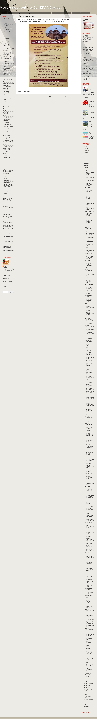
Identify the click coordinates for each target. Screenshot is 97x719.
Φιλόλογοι (5, 153)
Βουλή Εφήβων (6, 33)
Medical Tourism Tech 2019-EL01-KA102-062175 (8, 230)
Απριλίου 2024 (88, 680)
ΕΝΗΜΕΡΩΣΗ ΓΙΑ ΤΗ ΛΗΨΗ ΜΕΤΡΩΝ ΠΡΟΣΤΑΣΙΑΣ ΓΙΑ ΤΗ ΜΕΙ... (89, 183)
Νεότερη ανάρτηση (24, 97)
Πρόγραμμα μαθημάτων (8, 126)
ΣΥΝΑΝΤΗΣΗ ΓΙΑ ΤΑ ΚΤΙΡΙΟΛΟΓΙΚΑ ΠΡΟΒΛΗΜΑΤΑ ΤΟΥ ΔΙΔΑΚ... (89, 397)
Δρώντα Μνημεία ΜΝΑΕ (8, 48)
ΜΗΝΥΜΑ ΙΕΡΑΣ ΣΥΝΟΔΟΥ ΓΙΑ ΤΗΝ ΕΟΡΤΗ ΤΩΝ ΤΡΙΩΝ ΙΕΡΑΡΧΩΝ (89, 584)
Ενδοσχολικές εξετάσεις (8, 63)
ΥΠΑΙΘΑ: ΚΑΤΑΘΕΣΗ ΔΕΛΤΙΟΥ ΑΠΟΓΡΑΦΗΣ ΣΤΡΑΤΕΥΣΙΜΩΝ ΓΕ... (89, 272)
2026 (85, 708)
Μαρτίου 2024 (88, 676)
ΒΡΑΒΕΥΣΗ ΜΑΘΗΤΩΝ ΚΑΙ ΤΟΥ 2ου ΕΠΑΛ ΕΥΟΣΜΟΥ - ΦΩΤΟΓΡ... (89, 644)
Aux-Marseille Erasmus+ (6, 174)
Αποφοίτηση (6, 29)
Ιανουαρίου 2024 (89, 169)
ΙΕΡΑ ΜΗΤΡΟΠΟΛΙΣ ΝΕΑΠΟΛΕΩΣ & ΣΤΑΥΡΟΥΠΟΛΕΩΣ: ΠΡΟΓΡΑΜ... (89, 533)
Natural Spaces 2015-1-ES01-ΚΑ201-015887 (8, 235)
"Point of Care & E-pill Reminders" (8, 19)
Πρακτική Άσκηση (7, 124)
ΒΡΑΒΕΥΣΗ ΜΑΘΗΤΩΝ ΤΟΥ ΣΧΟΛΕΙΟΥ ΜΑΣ (89, 562)
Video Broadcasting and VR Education (8, 251)
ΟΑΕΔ (4, 110)
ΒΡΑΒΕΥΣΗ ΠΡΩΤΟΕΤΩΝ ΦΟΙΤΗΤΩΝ (89, 349)
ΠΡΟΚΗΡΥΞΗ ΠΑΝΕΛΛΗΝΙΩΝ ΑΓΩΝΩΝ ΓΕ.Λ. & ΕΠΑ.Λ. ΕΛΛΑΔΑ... (89, 280)
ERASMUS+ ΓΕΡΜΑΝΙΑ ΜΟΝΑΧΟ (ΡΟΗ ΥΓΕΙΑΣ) (89, 249)
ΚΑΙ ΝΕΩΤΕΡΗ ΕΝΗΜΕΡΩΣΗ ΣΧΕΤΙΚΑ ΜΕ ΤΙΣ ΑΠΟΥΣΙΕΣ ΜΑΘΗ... (89, 256)
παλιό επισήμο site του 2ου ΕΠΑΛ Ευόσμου (88, 39)
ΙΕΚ (3, 81)
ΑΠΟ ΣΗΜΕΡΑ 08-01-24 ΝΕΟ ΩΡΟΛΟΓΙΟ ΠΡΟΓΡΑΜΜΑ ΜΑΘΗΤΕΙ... (89, 214)
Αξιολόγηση (5, 25)
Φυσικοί (4, 159)
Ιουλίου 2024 (88, 687)
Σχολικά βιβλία (6, 135)
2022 (85, 163)
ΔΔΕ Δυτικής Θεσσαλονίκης (6, 39)
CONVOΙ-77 (6, 178)
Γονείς (4, 36)
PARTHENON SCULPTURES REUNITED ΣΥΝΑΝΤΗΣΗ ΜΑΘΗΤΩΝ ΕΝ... (89, 636)
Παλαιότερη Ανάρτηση (72, 97)
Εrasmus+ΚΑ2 (36, 13)
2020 (85, 159)
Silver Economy (86, 71)
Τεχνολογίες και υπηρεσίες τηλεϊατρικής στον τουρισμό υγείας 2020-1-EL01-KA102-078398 (8, 140)
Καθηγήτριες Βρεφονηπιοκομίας (7, 86)
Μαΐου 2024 (88, 683)
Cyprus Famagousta (7, 180)
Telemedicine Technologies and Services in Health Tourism (7, 246)
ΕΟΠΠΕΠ (5, 71)
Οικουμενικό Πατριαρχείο (6, 113)
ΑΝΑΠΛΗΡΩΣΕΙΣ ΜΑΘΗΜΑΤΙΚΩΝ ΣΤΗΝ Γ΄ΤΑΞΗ (89, 314)
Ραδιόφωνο (5, 130)
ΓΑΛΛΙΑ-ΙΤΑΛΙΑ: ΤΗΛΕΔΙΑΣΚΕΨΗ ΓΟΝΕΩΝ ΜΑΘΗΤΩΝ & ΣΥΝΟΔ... (89, 461)
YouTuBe (5, 253)
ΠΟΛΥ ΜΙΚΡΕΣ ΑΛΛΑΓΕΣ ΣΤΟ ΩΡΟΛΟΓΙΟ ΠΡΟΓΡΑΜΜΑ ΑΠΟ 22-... (89, 453)
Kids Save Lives (6, 214)
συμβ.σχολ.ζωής (65, 13)
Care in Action (6, 176)
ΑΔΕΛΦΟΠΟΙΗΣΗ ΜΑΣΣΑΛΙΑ (89, 392)
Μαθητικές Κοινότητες (8, 106)
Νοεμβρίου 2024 (89, 699)
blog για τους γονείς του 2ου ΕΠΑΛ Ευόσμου (31, 7)
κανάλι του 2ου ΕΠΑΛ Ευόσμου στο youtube (88, 46)
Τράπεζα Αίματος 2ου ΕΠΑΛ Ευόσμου (8, 149)
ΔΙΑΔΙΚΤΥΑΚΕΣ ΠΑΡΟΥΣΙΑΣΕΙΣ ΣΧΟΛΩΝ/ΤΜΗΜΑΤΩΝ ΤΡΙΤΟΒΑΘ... (89, 504)
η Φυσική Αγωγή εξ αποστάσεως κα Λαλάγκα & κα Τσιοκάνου (87, 55)
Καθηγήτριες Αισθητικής (8, 83)
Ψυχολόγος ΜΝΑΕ (7, 166)
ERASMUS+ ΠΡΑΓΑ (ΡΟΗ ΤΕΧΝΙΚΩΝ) (89, 381)
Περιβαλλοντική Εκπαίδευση (6, 120)
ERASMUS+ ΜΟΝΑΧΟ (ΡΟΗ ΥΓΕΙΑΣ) (89, 611)
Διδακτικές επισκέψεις (8, 46)
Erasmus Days (6, 190)
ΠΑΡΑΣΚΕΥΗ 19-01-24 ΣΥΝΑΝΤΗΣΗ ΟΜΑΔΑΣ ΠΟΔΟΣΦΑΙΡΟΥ (89, 375)
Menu (4, 13)
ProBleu (5, 240)
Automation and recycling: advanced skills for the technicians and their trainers (8, 169)
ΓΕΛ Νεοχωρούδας (87, 73)
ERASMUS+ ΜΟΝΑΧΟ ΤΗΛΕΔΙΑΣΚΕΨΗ (89, 229)
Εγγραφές (5, 50)
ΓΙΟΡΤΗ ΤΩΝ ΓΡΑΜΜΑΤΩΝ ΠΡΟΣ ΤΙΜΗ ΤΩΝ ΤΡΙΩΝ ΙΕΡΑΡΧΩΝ (89, 511)
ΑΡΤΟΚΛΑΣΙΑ (88, 595)
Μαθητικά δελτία (6, 104)
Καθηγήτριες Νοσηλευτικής (6, 92)
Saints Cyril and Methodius (86, 79)
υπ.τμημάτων (25, 13)
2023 (85, 165)
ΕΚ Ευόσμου (6, 58)
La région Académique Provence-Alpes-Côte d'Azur (8, 218)
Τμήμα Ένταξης (6, 144)
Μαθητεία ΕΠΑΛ (6, 103)
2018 (85, 154)
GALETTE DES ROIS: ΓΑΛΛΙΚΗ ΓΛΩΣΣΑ (89, 606)
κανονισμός (56, 13)
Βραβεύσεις (5, 34)
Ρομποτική (5, 131)
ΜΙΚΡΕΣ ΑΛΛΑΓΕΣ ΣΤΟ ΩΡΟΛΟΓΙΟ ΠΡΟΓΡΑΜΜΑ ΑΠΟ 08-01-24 (89, 197)
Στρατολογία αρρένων (8, 133)
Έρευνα (4, 77)
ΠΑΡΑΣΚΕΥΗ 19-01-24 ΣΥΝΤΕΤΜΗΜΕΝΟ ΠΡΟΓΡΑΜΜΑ (89, 363)
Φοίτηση (5, 155)
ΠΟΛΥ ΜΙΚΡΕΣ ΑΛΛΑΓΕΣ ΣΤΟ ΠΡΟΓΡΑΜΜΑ (89, 334)
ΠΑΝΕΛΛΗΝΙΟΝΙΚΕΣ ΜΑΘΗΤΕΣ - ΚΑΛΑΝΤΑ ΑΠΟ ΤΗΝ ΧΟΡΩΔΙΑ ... (89, 236)
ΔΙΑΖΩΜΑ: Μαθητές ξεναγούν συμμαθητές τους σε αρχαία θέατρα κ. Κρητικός (88, 61)
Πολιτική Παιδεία (6, 122)
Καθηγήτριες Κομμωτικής (6, 89)
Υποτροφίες (5, 151)
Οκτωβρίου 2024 (89, 696)
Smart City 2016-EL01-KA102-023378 (8, 242)
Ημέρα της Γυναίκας (7, 79)
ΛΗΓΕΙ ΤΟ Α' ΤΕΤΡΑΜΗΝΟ (89, 338)
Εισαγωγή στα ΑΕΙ (7, 56)
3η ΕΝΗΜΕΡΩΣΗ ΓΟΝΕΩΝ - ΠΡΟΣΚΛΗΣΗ (89, 292)
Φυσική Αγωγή (6, 157)
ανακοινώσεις (85, 13)
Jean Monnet (6, 210)
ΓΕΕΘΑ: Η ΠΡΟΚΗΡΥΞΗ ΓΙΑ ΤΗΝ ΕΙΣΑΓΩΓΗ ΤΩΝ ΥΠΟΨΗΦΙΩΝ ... (89, 434)
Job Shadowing (6, 212)
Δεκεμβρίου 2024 (89, 703)
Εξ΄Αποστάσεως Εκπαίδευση (6, 69)
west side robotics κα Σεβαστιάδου (87, 76)
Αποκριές (5, 27)
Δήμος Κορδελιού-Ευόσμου (7, 42)
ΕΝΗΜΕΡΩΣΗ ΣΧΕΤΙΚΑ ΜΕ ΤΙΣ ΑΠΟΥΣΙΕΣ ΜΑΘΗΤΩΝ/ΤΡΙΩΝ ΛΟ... (89, 190)
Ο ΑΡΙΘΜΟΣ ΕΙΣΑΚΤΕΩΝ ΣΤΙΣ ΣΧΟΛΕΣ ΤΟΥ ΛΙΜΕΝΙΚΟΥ (89, 569)
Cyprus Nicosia (6, 182)
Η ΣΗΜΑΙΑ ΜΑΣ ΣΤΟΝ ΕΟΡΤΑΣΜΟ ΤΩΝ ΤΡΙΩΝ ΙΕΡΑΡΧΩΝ (89, 651)
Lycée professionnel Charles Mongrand (7, 221)
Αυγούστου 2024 (89, 689)
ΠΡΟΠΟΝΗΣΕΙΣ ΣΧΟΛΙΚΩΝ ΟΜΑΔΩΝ (89, 447)
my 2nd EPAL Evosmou (7, 266)
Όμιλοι (4, 115)
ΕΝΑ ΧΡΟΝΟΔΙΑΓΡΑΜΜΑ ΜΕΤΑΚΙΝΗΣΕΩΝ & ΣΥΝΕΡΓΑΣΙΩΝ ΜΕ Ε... (89, 206)
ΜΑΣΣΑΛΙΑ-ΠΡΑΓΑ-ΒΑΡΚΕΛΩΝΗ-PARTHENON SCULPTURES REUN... (89, 355)
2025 (85, 706)
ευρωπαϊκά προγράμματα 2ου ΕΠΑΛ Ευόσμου (87, 43)
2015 (85, 148)
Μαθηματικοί (6, 101)
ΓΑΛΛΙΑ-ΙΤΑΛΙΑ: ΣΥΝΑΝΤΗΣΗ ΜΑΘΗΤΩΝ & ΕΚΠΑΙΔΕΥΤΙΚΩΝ (89, 624)
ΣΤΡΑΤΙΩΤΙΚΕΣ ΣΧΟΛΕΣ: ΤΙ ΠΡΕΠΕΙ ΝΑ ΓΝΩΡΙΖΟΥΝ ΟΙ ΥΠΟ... (89, 419)
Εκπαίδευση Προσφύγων (6, 60)
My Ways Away (6, 233)
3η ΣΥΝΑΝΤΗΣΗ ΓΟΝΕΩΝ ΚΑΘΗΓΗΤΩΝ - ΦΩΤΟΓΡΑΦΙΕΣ (89, 403)
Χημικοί (4, 161)
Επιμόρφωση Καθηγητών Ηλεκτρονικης (6, 74)
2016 (85, 150)
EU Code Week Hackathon (6, 192)
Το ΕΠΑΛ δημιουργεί (7, 146)
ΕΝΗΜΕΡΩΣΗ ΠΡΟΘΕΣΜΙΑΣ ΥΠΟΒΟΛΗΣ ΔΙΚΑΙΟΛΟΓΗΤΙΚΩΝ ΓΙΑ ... (89, 489)
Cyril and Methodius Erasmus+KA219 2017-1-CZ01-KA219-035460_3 (8, 186)
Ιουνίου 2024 (88, 685)
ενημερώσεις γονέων (14, 13)
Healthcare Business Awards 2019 (8, 195)
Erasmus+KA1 (46, 13)
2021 (85, 161)
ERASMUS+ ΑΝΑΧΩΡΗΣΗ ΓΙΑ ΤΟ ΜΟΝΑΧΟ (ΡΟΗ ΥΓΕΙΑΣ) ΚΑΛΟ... (89, 307)
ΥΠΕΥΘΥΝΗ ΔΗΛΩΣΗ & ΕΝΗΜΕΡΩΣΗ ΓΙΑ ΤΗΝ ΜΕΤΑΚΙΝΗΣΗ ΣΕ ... (89, 222)
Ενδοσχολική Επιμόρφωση (6, 66)
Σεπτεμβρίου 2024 (89, 692)
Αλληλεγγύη (5, 23)
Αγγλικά (4, 21)
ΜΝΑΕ (4, 108)
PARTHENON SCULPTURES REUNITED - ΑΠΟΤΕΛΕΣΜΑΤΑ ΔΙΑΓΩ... (89, 243)
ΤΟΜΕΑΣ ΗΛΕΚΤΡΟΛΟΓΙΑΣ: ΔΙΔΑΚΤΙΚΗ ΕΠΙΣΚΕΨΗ (89, 482)
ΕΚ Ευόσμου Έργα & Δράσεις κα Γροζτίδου (88, 69)
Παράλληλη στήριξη (7, 117)
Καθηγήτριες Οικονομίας (6, 95)
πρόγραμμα (76, 13)
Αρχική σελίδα (47, 97)
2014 (85, 146)
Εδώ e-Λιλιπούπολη (7, 52)
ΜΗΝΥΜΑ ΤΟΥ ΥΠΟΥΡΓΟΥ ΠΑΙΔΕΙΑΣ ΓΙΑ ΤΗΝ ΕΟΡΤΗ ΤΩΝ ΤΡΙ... (89, 591)
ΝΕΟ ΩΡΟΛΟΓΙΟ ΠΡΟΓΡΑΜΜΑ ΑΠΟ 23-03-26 (91, 135)
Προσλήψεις (6, 128)
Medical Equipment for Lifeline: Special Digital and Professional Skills (8, 225)
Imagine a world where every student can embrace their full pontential (8, 200)
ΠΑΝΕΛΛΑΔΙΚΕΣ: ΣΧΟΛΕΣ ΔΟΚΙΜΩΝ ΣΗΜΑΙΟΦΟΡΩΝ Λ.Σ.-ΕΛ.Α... (89, 476)
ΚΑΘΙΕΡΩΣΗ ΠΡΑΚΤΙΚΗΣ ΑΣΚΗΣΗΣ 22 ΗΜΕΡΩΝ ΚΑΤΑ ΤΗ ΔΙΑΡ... (89, 426)
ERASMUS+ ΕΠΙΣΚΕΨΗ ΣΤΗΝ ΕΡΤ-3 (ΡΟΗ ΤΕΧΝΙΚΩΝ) (89, 321)
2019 (85, 157)
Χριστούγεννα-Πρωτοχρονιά (6, 163)
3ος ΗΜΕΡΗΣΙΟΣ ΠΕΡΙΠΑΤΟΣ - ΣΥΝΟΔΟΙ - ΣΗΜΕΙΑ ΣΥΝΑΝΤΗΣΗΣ (89, 343)
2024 (85, 167)
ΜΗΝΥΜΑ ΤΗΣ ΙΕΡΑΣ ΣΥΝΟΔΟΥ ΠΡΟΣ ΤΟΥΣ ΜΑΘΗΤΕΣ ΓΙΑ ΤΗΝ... (89, 298)
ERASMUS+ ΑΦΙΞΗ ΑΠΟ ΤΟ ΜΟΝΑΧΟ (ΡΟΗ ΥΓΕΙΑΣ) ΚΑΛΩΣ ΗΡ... (89, 541)
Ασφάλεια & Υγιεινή (7, 31)
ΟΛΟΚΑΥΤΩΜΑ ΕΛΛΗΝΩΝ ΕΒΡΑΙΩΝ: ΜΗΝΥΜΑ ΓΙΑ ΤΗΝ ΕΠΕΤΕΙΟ (89, 518)
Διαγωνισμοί (6, 45)
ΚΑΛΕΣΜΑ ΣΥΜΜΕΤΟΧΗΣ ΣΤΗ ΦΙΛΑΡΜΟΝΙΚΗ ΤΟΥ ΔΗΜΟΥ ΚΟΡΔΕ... (89, 468)
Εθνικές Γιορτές (26, 91)
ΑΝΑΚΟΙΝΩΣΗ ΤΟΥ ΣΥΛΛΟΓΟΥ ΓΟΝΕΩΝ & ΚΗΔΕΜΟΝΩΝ (89, 577)
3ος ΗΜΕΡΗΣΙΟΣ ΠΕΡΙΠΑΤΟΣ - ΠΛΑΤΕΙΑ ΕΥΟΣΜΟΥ (89, 286)
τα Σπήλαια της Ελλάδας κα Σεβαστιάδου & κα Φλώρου (88, 50)
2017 (85, 152)
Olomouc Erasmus (7, 238)
